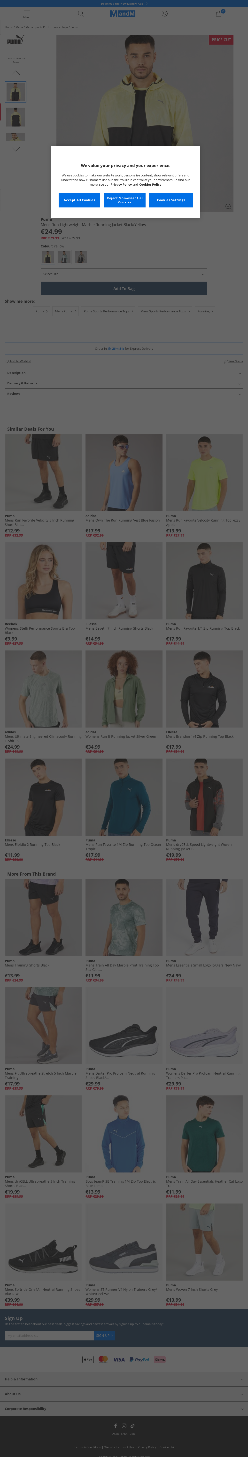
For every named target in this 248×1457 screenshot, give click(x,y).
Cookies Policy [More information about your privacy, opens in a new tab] (150, 184)
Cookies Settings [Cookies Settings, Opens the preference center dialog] (171, 200)
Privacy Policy (121, 184)
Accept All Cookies (79, 200)
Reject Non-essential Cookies (125, 200)
